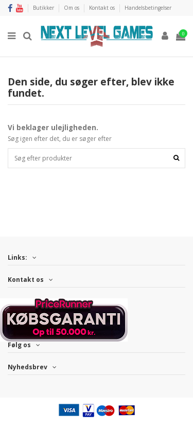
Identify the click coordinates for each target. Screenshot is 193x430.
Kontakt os (102, 7)
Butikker (44, 7)
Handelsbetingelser (148, 7)
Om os (72, 7)
